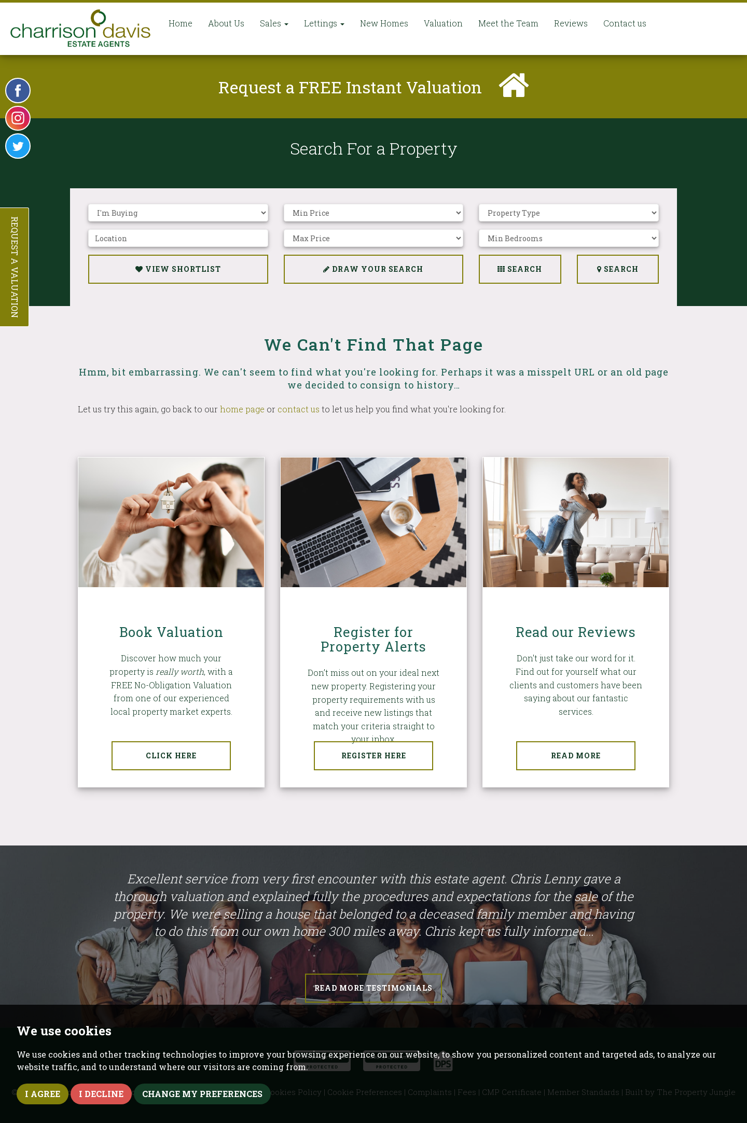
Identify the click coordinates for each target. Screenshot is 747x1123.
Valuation (443, 23)
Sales (274, 23)
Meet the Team (508, 23)
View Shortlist (178, 269)
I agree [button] (42, 1093)
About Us (226, 23)
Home (180, 23)
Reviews (571, 23)
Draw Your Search (373, 269)
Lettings (324, 23)
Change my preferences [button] (202, 1093)
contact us (299, 409)
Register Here (373, 755)
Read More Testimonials (373, 988)
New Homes (384, 23)
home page (242, 409)
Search (618, 269)
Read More (576, 755)
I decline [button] (101, 1093)
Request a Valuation (14, 267)
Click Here (171, 755)
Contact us (624, 23)
